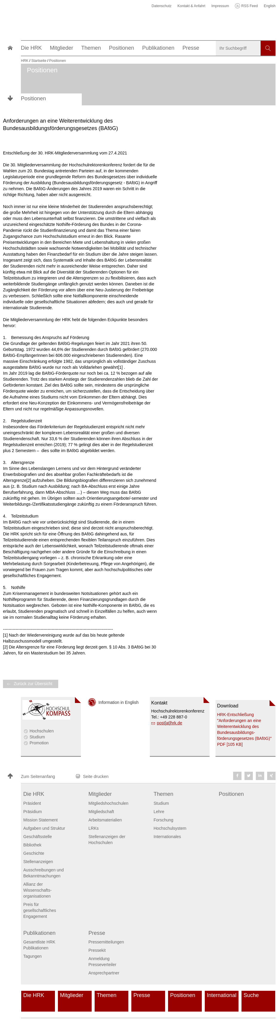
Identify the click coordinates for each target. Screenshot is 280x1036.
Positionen (33, 98)
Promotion (39, 742)
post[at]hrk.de (169, 723)
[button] (39, 777)
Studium (37, 737)
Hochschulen (42, 731)
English (270, 6)
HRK (24, 61)
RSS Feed (249, 6)
